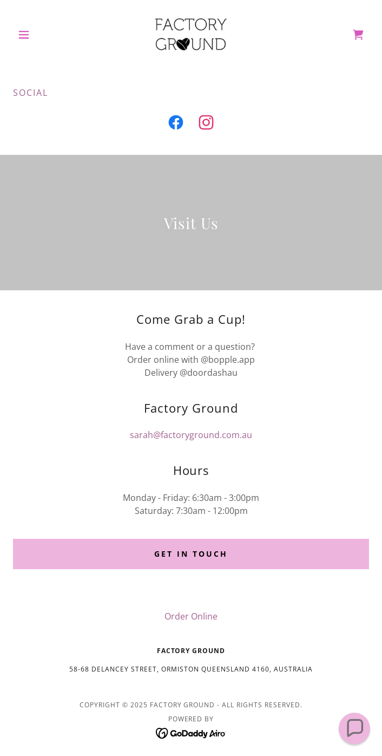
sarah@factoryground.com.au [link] (191, 435)
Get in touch (191, 554)
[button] (40, 34)
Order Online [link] (191, 616)
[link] (191, 34)
